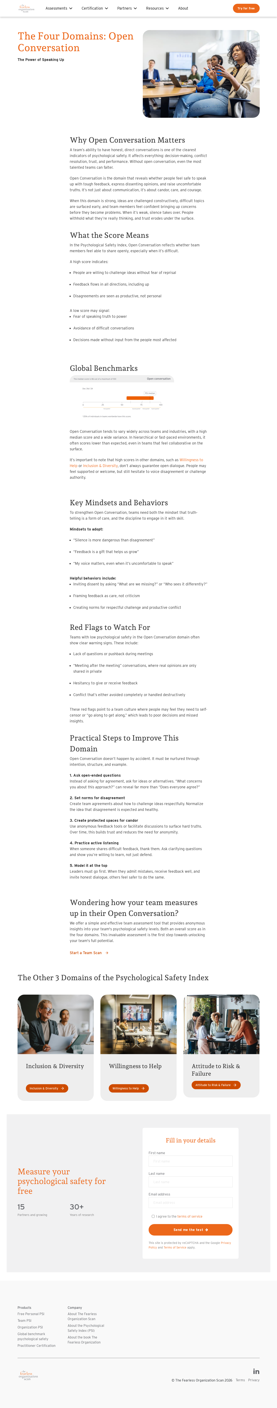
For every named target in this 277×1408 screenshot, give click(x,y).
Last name (157, 1173)
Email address (159, 1194)
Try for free (246, 8)
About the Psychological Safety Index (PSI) (86, 1328)
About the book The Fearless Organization (84, 1339)
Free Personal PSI (31, 1314)
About (183, 8)
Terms (240, 1380)
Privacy (254, 1380)
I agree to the (179, 1216)
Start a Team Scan (89, 953)
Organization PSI (30, 1327)
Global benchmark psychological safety (33, 1336)
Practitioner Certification (37, 1346)
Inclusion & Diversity (100, 465)
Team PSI (24, 1321)
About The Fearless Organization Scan (82, 1316)
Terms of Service (175, 1247)
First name (157, 1153)
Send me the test (190, 1230)
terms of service (189, 1216)
